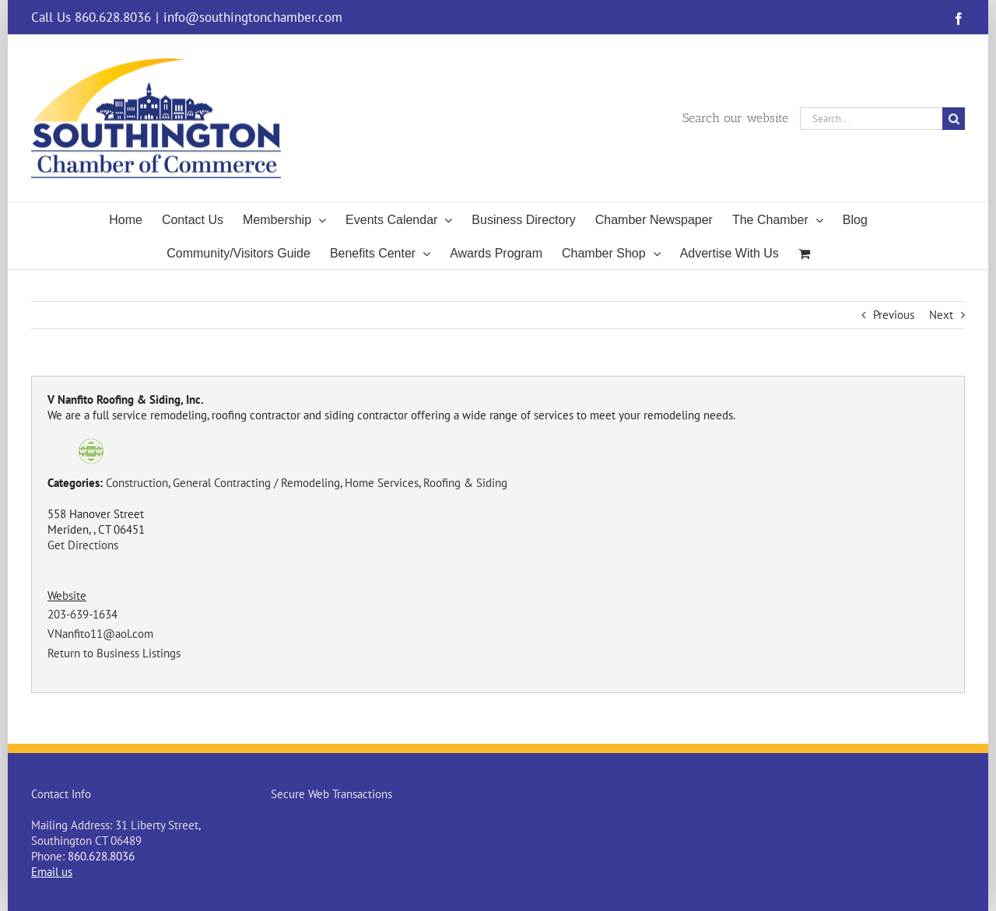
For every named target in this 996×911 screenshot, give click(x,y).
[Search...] (871, 118)
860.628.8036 (101, 856)
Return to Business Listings (114, 653)
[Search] (953, 118)
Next (941, 314)
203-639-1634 (82, 614)
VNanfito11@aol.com (100, 633)
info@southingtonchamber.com (252, 17)
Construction (137, 482)
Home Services (382, 482)
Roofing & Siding (465, 482)
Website (66, 595)
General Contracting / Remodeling (256, 482)
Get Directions (82, 545)
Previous (893, 314)
